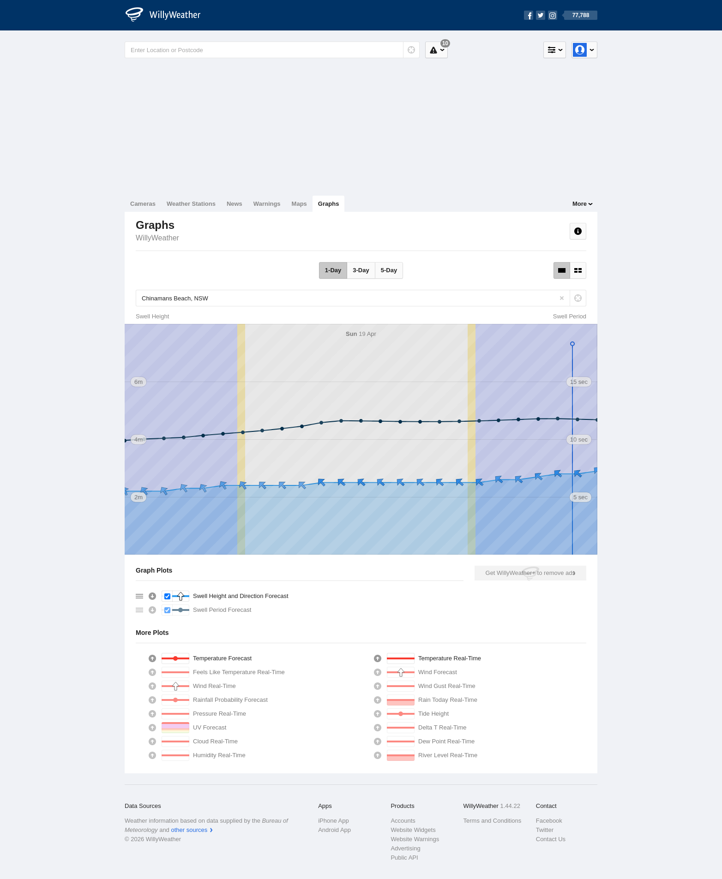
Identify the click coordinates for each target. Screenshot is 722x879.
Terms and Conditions (492, 820)
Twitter (545, 829)
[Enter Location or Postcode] (272, 50)
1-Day (333, 270)
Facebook (549, 820)
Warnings (267, 203)
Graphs (328, 203)
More (579, 203)
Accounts (403, 820)
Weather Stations (191, 203)
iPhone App (333, 820)
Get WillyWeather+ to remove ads (530, 572)
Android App (334, 829)
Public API (404, 857)
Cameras (143, 203)
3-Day (361, 270)
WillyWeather (157, 238)
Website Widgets (413, 829)
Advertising (405, 848)
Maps (299, 203)
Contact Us (551, 839)
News (234, 203)
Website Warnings (415, 839)
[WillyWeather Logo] (168, 15)
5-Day (389, 270)
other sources (189, 829)
